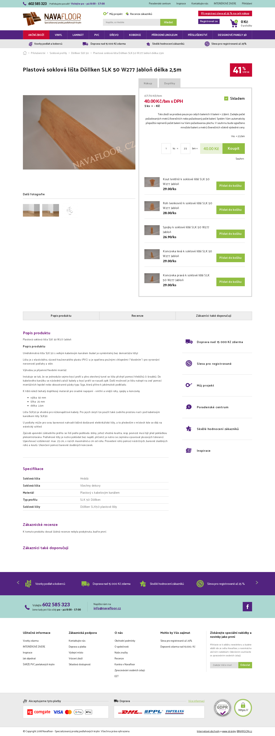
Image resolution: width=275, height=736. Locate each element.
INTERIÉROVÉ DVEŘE (225, 4)
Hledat (168, 22)
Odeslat (245, 665)
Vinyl (58, 35)
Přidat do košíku (230, 185)
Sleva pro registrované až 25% (176, 641)
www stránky (229, 731)
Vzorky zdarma (31, 641)
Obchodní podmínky (125, 641)
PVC (96, 35)
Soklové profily (58, 53)
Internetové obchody (208, 731)
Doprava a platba (77, 647)
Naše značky (121, 653)
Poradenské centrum (160, 4)
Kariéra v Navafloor (125, 665)
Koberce (135, 35)
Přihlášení (247, 4)
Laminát (78, 35)
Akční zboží (36, 35)
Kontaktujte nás (200, 4)
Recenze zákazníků (138, 14)
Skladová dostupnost (80, 665)
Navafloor (52, 13)
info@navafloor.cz (107, 608)
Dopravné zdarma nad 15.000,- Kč (177, 647)
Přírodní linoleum (164, 35)
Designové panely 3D (232, 35)
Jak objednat (29, 659)
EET (117, 676)
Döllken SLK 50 (80, 53)
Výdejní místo (76, 653)
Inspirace (181, 4)
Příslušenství (197, 35)
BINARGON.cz (244, 731)
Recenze (119, 659)
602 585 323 (56, 604)
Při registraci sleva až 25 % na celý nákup (223, 13)
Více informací (196, 701)
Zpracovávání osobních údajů (130, 671)
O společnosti (122, 647)
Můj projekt (112, 14)
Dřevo (114, 35)
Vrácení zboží (76, 659)
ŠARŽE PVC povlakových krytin (39, 665)
